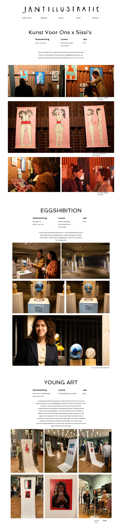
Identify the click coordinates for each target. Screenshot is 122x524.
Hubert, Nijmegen (64, 221)
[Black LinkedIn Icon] (106, 520)
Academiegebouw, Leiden (67, 393)
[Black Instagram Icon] (104, 520)
